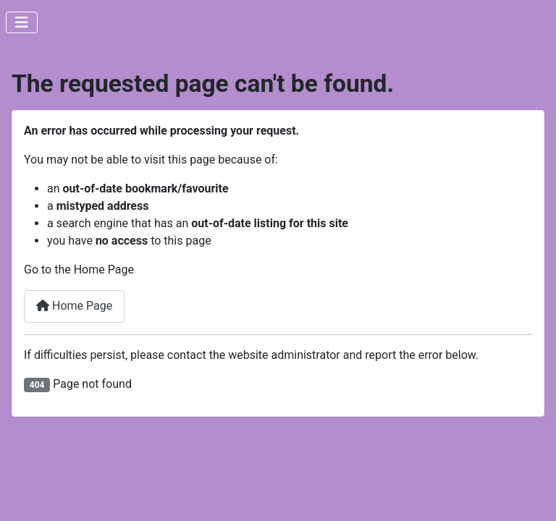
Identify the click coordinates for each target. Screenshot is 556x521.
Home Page (74, 306)
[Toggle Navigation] (22, 22)
